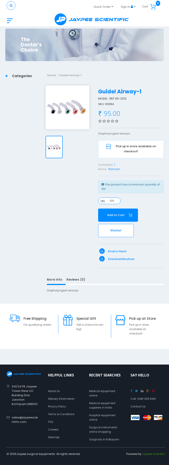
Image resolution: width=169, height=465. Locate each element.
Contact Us (138, 406)
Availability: (106, 165)
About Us (54, 391)
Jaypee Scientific (153, 454)
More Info (54, 279)
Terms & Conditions (61, 414)
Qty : (103, 201)
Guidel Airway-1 (71, 75)
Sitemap (53, 437)
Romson (114, 169)
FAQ (50, 422)
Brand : (103, 169)
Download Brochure (116, 259)
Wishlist (115, 230)
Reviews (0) (75, 279)
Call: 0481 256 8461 (143, 399)
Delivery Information (61, 399)
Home (51, 75)
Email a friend (112, 251)
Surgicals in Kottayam (104, 439)
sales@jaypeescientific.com (25, 419)
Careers (53, 429)
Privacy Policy (57, 406)
